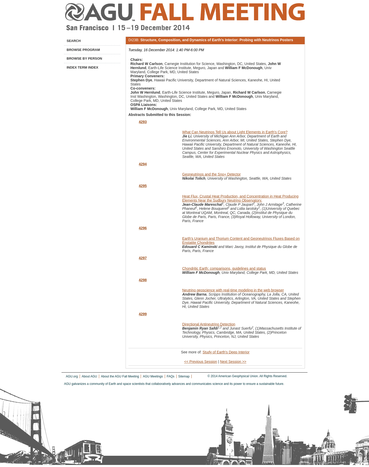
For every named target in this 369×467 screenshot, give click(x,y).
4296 (143, 228)
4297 (143, 258)
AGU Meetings (153, 376)
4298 (143, 280)
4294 (143, 164)
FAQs (171, 376)
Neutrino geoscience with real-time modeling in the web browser (233, 290)
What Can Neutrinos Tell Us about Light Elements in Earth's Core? (235, 132)
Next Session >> (233, 362)
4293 (143, 122)
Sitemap (184, 376)
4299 (143, 314)
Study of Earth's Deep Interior (225, 352)
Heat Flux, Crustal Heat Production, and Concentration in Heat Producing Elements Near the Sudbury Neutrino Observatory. (240, 198)
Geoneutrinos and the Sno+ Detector (211, 174)
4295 (143, 186)
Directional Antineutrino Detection (208, 324)
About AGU (89, 376)
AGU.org (72, 376)
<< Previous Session (200, 362)
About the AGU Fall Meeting (120, 376)
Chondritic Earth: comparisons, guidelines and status (224, 268)
